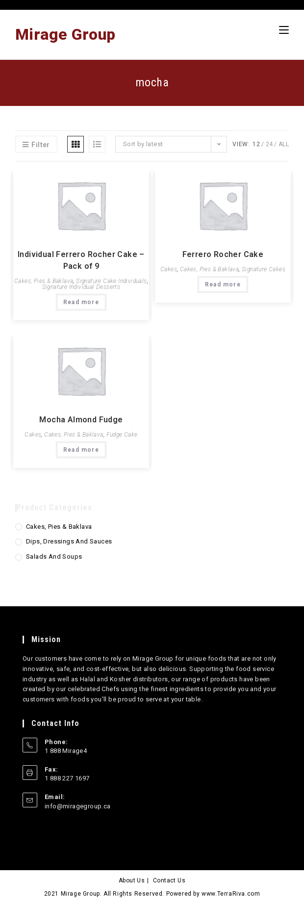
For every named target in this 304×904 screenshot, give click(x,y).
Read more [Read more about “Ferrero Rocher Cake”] (223, 284)
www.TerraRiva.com (231, 893)
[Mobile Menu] (284, 30)
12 (256, 144)
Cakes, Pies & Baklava (43, 281)
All (284, 144)
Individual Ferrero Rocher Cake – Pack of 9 (81, 260)
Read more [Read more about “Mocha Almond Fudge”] (81, 449)
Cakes (168, 269)
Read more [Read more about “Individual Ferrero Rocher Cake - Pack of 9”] (81, 302)
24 (269, 144)
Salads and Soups (54, 556)
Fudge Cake (122, 434)
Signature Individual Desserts (81, 287)
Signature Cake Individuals (111, 281)
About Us (132, 880)
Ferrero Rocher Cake (223, 254)
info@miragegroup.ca (78, 806)
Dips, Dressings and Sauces (69, 541)
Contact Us (169, 880)
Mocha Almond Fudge (81, 419)
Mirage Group (65, 34)
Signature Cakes (263, 269)
